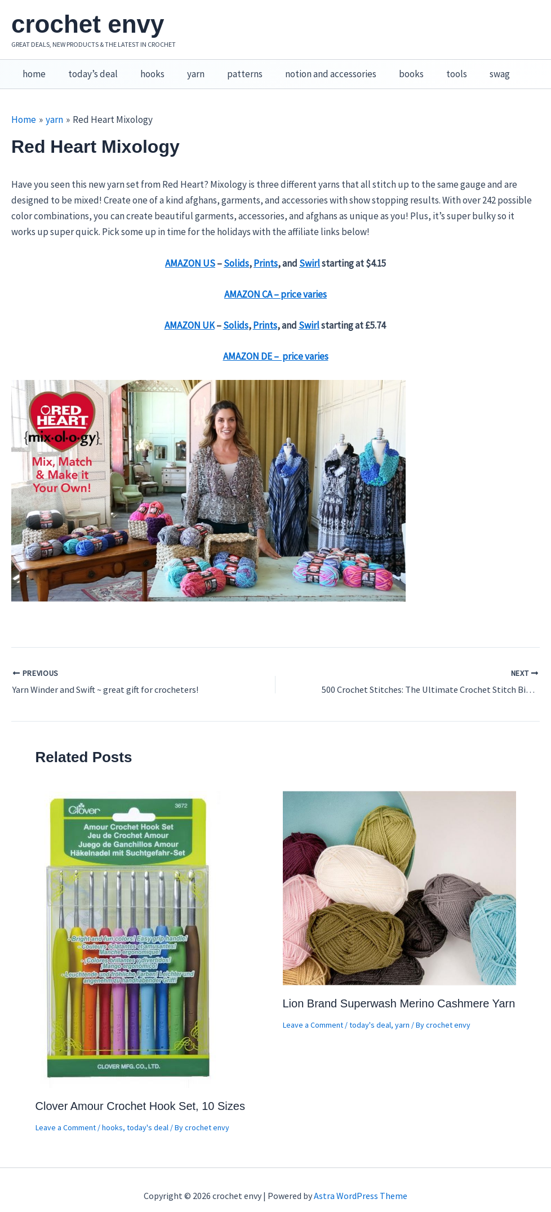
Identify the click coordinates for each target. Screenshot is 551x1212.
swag (471, 68)
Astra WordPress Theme (360, 1183)
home (32, 68)
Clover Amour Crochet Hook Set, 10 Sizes (140, 1093)
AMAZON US (190, 251)
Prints (266, 251)
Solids (236, 251)
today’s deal (88, 68)
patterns (229, 68)
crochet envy (87, 24)
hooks (144, 68)
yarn (184, 68)
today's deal (147, 1115)
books (389, 68)
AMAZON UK (190, 313)
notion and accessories (312, 68)
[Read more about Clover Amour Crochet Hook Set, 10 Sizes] (129, 926)
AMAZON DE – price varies (275, 344)
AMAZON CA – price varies (275, 282)
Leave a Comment (65, 1115)
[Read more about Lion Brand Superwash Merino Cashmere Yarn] (399, 875)
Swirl (309, 251)
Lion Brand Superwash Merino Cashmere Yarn (399, 991)
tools (431, 68)
